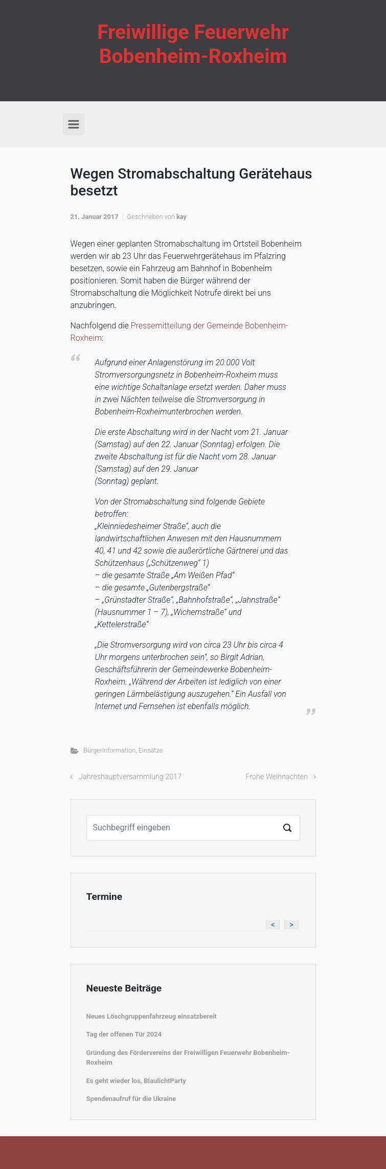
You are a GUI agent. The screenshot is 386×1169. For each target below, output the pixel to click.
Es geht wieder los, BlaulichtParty (136, 1081)
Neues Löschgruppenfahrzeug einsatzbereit (151, 1016)
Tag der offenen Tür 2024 (124, 1034)
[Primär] (73, 124)
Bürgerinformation (109, 750)
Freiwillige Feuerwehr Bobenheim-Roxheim (193, 44)
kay (181, 216)
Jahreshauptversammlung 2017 (130, 777)
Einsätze (151, 750)
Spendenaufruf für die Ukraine (131, 1098)
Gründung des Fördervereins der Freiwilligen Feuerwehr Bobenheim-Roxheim (188, 1058)
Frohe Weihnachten (276, 777)
